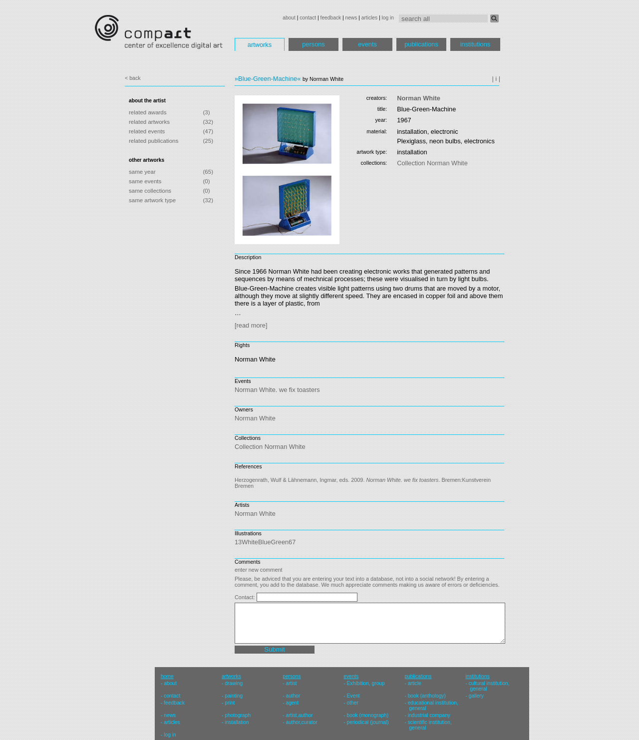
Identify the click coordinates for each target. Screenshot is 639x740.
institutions (475, 44)
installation (237, 722)
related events (147, 131)
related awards (148, 112)
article (414, 683)
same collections (150, 191)
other (352, 703)
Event (353, 696)
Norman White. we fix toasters (277, 389)
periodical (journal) (368, 722)
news (351, 17)
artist (291, 683)
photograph (238, 715)
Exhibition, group (366, 683)
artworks (260, 44)
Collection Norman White (432, 163)
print (230, 703)
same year (142, 172)
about (289, 17)
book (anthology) (427, 696)
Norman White (418, 98)
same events (145, 181)
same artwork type (152, 200)
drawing (234, 683)
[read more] (251, 325)
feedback (330, 17)
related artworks (149, 122)
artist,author (299, 715)
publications (421, 44)
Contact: (246, 597)
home (167, 676)
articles (369, 17)
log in (388, 17)
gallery (476, 696)
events (367, 44)
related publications (153, 141)
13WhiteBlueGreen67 (265, 542)
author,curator (301, 722)
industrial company (429, 715)
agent (292, 703)
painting (234, 696)
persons (313, 44)
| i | (496, 78)
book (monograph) (368, 715)
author (293, 696)
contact (308, 17)
